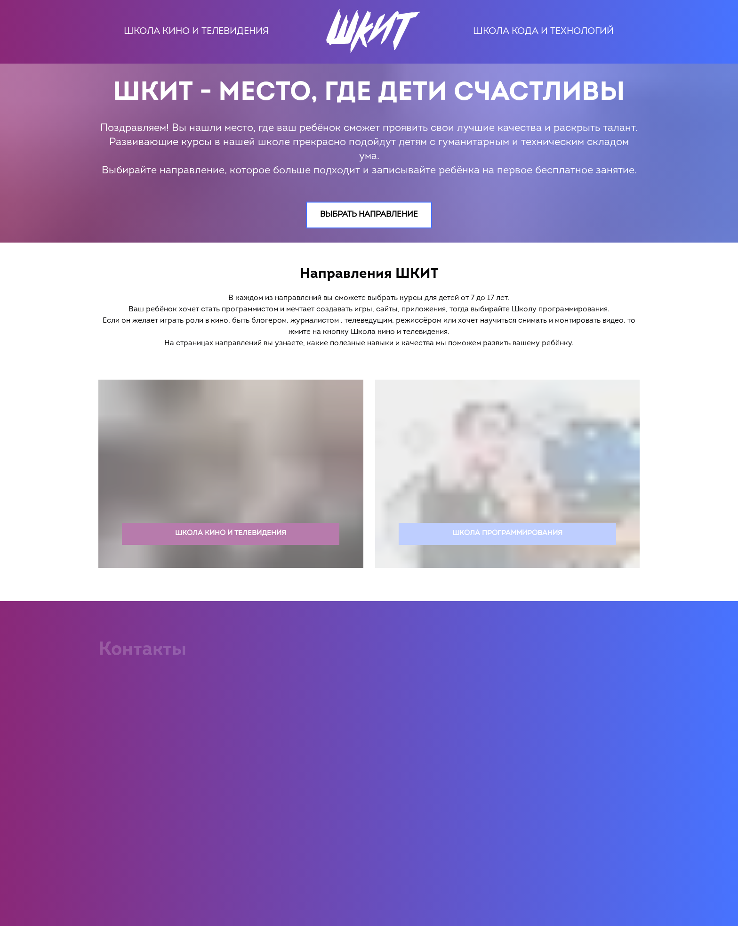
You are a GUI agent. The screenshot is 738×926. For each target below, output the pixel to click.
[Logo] (370, 31)
